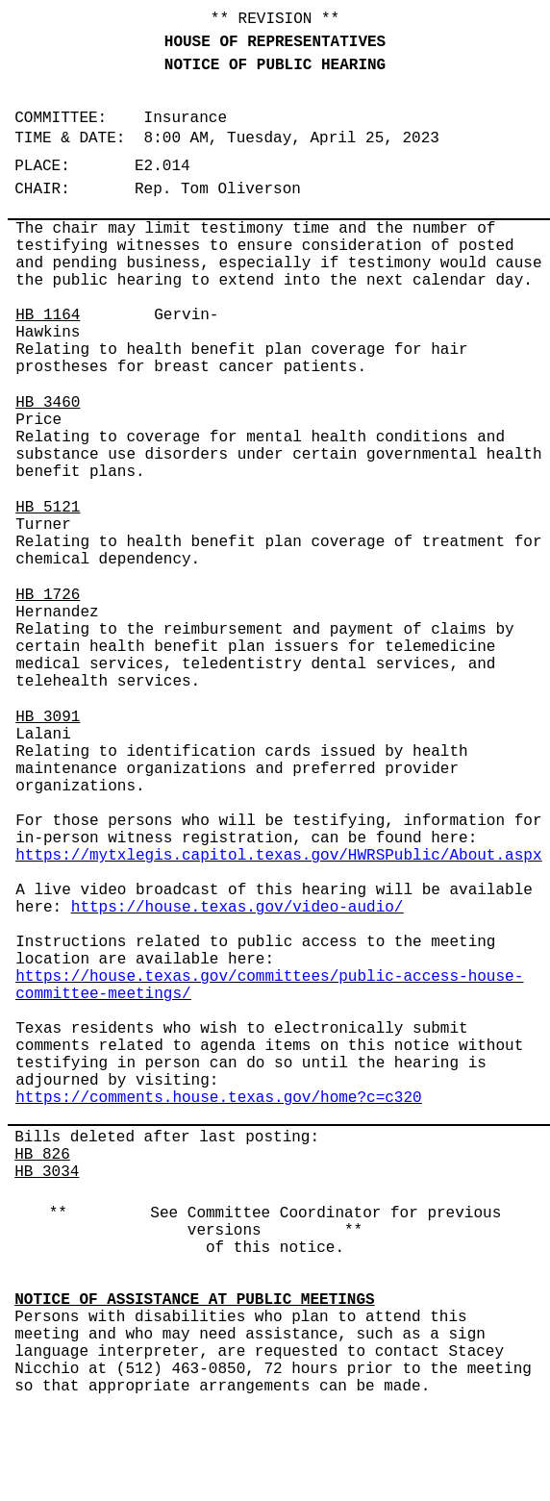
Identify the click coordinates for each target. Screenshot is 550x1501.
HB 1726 (47, 595)
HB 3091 (47, 717)
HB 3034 (46, 1172)
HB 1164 (47, 315)
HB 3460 (47, 403)
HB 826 (42, 1154)
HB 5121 (47, 507)
